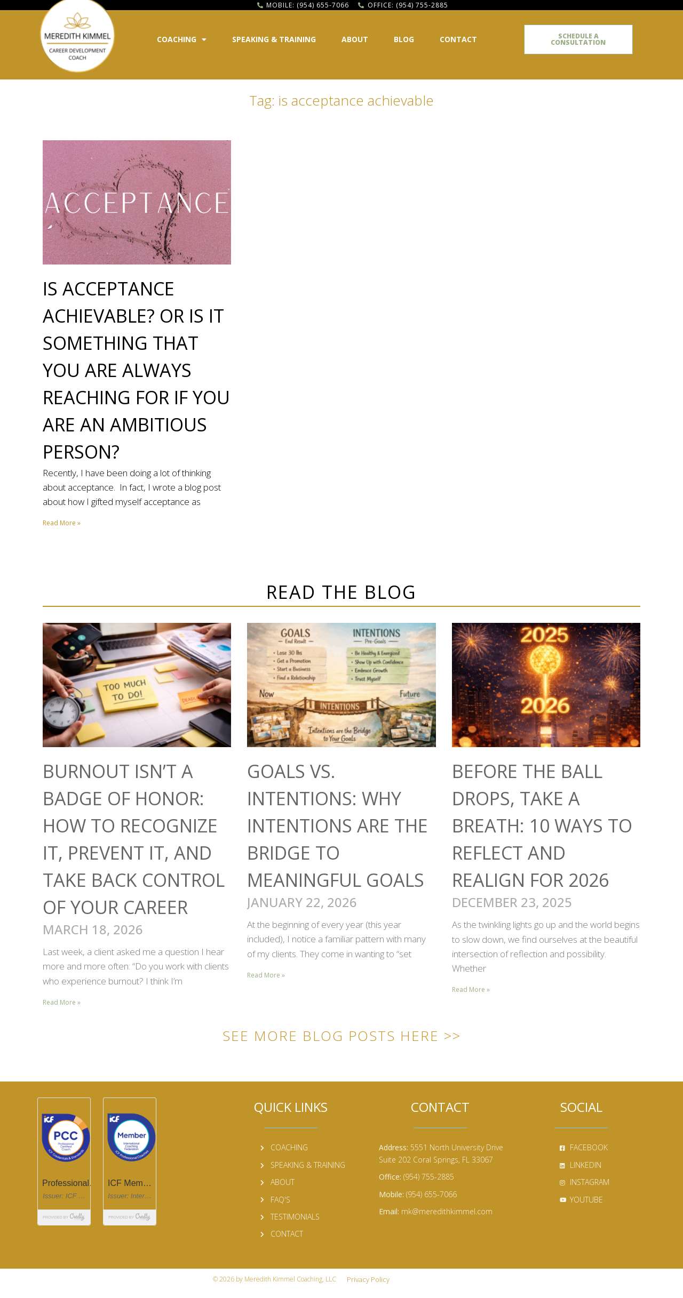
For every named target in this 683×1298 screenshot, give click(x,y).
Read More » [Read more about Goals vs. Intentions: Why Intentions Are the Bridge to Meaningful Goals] (266, 975)
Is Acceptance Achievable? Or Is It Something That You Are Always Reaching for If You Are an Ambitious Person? (136, 370)
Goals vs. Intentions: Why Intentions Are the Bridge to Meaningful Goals (337, 825)
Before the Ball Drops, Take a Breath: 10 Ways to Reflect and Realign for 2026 (542, 825)
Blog (404, 39)
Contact (458, 39)
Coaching (182, 39)
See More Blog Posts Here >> (342, 1035)
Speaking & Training (274, 39)
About (355, 39)
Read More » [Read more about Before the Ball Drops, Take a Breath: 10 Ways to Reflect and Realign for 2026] (471, 989)
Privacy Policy (368, 1279)
